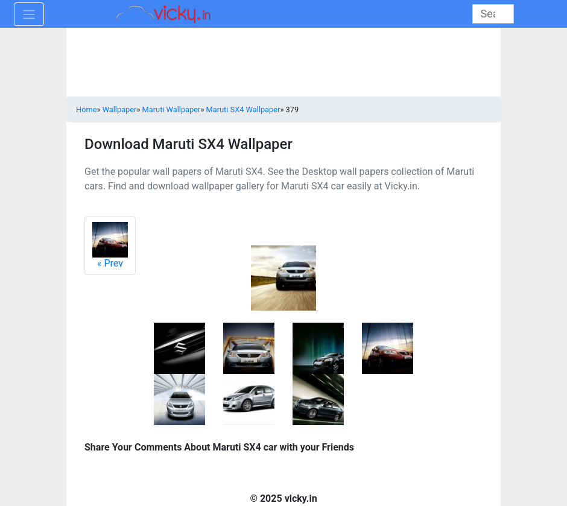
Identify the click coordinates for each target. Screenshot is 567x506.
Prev (110, 245)
